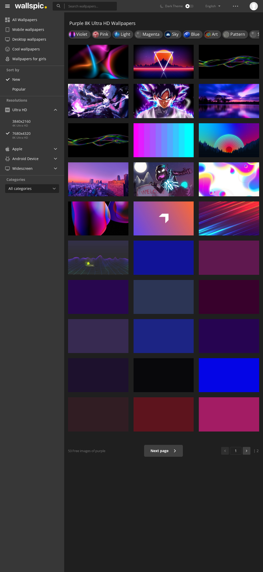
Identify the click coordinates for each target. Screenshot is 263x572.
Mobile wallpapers (24, 29)
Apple (13, 148)
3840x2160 (21, 121)
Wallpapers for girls (25, 58)
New (16, 79)
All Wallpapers (21, 19)
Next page (163, 450)
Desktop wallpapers (25, 39)
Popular (19, 89)
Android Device (22, 158)
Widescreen (19, 168)
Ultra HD (16, 109)
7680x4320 (38, 133)
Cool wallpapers (22, 49)
